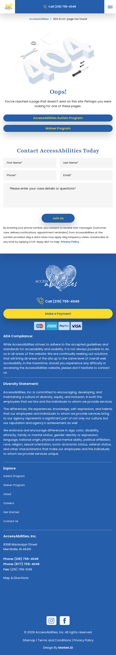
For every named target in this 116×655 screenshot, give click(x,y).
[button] (110, 7)
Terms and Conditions (54, 640)
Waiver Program (14, 485)
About (7, 494)
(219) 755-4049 (65, 7)
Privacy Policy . (70, 242)
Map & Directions (16, 578)
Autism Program (14, 476)
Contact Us (10, 521)
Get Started (11, 512)
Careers (8, 503)
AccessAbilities (39, 19)
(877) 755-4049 (26, 564)
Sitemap (29, 640)
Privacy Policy (83, 640)
